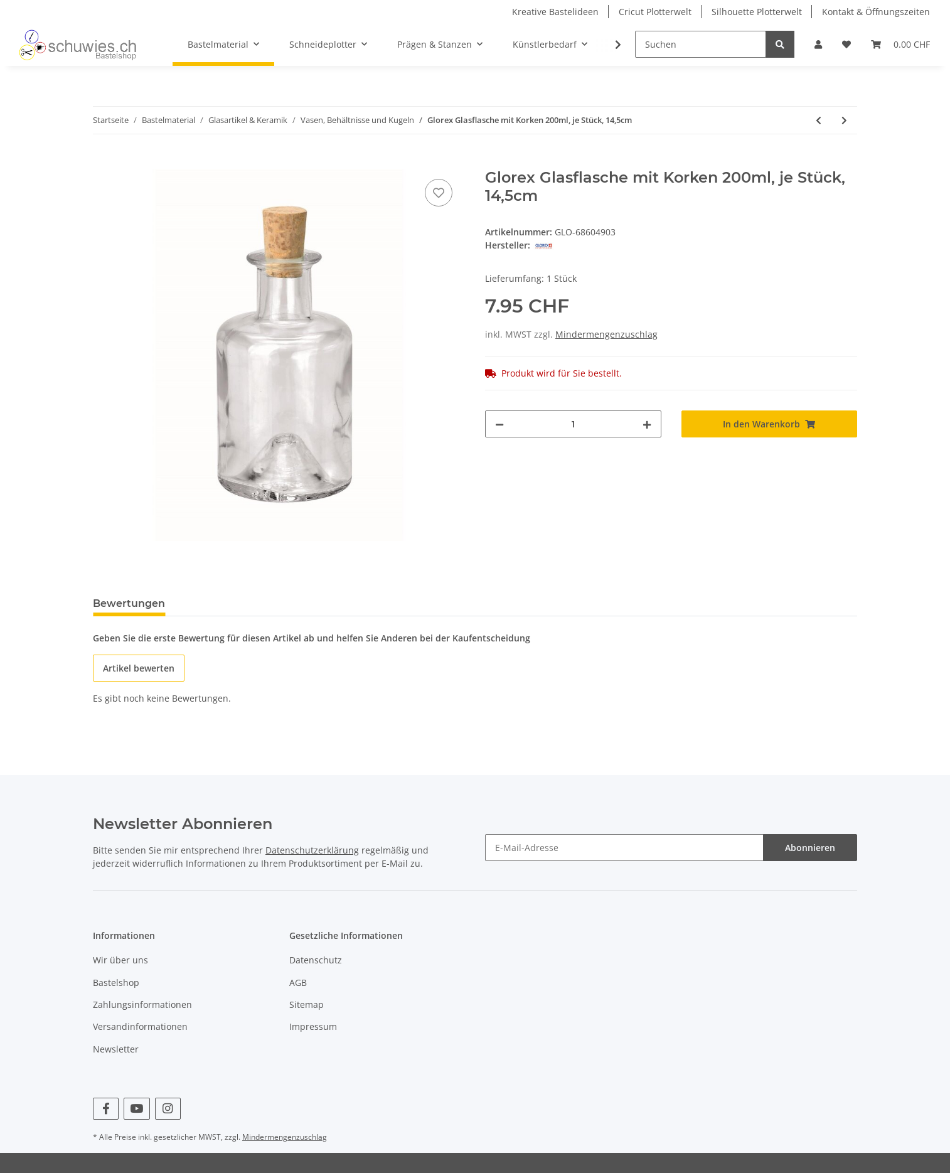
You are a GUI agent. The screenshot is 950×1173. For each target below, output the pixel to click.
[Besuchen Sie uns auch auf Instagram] (168, 1109)
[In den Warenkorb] (103, 162)
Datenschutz (315, 960)
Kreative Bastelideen (555, 12)
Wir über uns (120, 960)
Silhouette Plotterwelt (757, 12)
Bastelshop (116, 982)
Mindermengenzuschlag (606, 334)
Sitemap (306, 1004)
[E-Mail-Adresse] (624, 847)
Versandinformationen (140, 1026)
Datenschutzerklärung (312, 850)
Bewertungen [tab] (129, 603)
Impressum (313, 1026)
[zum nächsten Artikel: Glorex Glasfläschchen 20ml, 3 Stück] (844, 120)
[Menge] (573, 424)
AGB (298, 982)
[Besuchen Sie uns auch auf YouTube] (136, 1109)
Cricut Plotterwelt (655, 12)
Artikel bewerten (138, 668)
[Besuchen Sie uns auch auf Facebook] (106, 1109)
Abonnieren (810, 848)
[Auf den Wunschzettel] (438, 192)
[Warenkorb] (900, 44)
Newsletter (116, 1049)
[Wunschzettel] (846, 44)
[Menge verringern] (499, 424)
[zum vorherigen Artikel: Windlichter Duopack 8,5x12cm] (818, 120)
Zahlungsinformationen (142, 1004)
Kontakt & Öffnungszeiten (876, 12)
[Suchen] (700, 44)
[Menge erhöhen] (647, 424)
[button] (818, 44)
